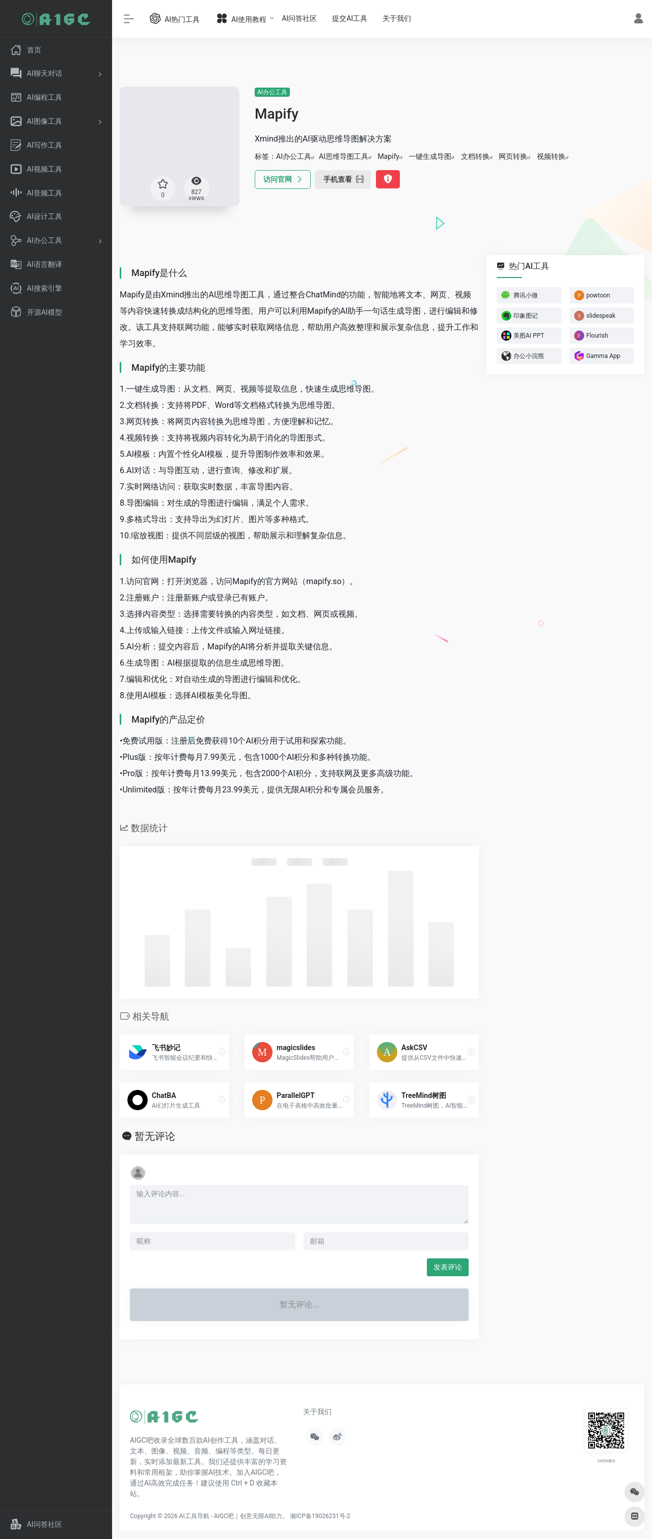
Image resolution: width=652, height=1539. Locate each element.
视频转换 (551, 156)
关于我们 (397, 18)
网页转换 (513, 156)
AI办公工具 (272, 92)
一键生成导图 (430, 156)
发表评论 (447, 1267)
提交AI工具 (349, 18)
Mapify (388, 156)
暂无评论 (154, 1136)
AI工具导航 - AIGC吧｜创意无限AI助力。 (234, 1516)
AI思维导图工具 (343, 156)
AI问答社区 (299, 18)
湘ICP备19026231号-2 (320, 1516)
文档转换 (475, 156)
